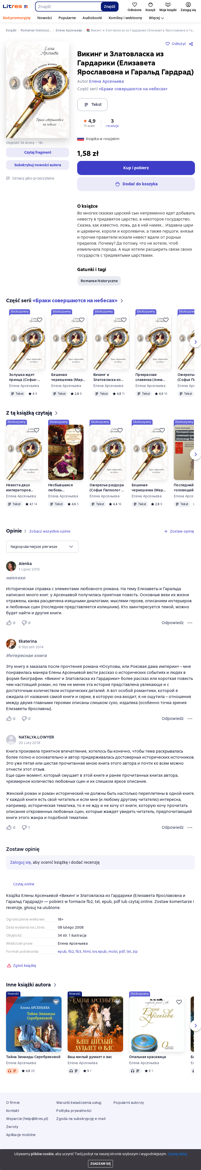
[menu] (42, 547)
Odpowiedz (173, 622)
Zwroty (12, 1126)
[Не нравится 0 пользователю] (26, 623)
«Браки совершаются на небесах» (133, 89)
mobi (112, 951)
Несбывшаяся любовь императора (60, 488)
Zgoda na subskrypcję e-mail (80, 1118)
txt (129, 951)
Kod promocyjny (17, 18)
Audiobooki (92, 18)
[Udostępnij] (192, 43)
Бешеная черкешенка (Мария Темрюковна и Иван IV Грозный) (69, 377)
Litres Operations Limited (100, 1152)
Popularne (67, 18)
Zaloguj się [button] (20, 862)
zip (135, 951)
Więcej (154, 18)
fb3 (78, 951)
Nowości (44, 18)
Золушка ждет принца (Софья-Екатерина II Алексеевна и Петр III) (26, 377)
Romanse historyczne (99, 281)
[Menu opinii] (190, 622)
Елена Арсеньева (24, 385)
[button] (37, 152)
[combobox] (68, 6)
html (87, 951)
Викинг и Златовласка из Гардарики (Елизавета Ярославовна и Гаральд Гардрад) (109, 377)
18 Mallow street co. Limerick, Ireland (100, 1156)
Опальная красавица (147, 1057)
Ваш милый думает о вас (90, 1057)
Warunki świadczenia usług (78, 1102)
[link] (93, 564)
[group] (100, 566)
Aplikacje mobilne (21, 1135)
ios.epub (99, 951)
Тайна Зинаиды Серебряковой (33, 1057)
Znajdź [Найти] (109, 6)
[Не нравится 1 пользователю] (26, 828)
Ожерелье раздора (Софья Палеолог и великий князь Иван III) (107, 488)
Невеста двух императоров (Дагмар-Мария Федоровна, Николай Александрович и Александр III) (21, 488)
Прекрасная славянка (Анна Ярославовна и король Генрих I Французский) (149, 377)
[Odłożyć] (39, 319)
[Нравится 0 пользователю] (11, 623)
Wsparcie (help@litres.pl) (27, 1118)
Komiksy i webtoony (125, 18)
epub (62, 951)
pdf (122, 951)
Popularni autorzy (128, 1102)
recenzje (112, 126)
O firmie (13, 1102)
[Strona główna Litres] (15, 6)
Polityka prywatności (73, 1110)
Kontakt (12, 1110)
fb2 (71, 951)
